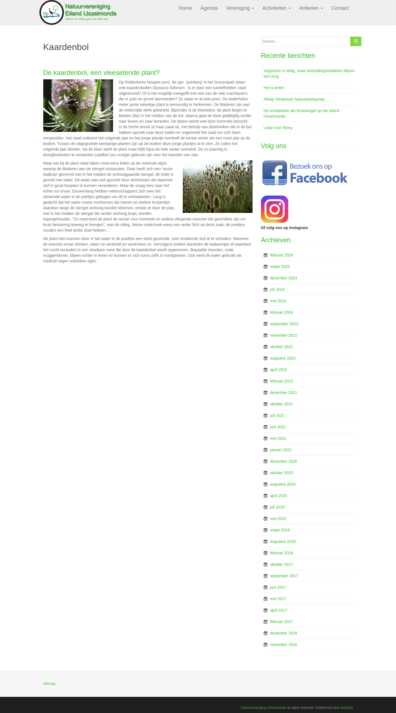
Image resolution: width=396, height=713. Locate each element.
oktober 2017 (281, 564)
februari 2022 (281, 381)
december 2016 (283, 633)
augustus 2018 (283, 541)
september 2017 (284, 576)
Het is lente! (274, 87)
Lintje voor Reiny (278, 127)
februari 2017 (281, 621)
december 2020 (283, 461)
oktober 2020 (281, 472)
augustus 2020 (283, 484)
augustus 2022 (283, 358)
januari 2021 (281, 450)
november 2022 (283, 335)
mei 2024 (278, 301)
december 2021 (283, 392)
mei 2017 (278, 598)
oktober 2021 (281, 404)
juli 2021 (277, 415)
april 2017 (278, 610)
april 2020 (278, 495)
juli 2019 (277, 507)
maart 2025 (280, 266)
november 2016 (283, 644)
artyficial (346, 708)
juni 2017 (278, 587)
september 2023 (284, 324)
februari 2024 (281, 312)
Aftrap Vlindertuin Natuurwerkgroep (294, 99)
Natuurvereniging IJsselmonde (263, 708)
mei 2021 (278, 438)
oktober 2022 (281, 346)
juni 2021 (278, 427)
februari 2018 (281, 553)
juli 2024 (277, 289)
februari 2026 (281, 255)
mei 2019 (278, 518)
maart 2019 (280, 530)
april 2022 (278, 369)
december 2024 (283, 278)
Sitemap (49, 684)
